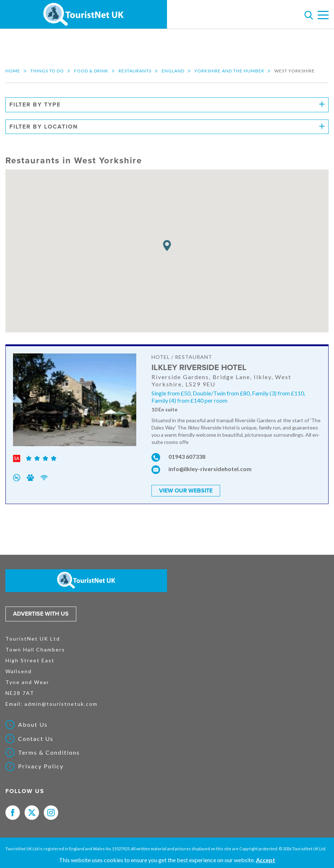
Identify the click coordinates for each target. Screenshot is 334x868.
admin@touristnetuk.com (61, 704)
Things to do (47, 71)
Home (12, 71)
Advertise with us (41, 613)
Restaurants (135, 71)
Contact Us (35, 738)
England (173, 71)
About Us (33, 724)
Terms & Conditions (49, 752)
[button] (167, 245)
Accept (265, 859)
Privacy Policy (41, 766)
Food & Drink (91, 71)
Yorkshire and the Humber (229, 71)
